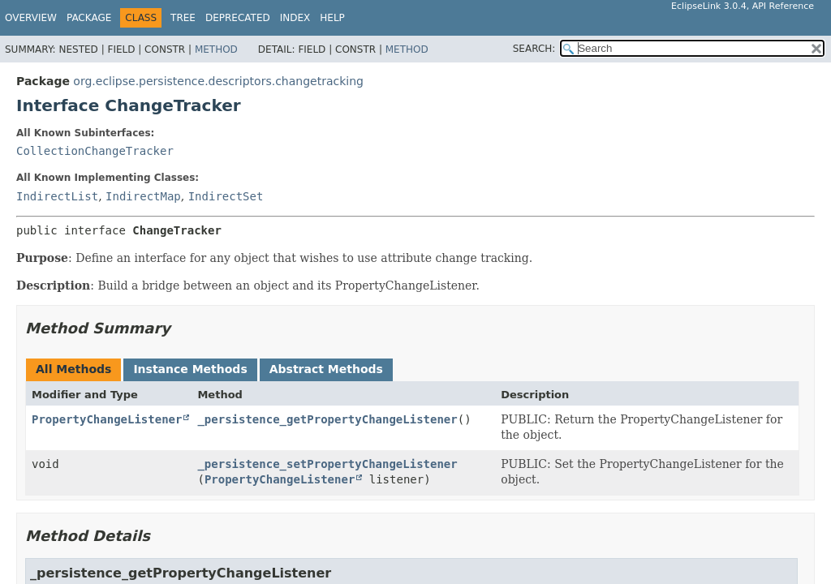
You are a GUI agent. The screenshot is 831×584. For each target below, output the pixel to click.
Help (332, 18)
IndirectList (57, 196)
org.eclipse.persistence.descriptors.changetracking (218, 81)
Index (295, 18)
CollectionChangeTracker (95, 150)
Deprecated (237, 18)
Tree (183, 18)
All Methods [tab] (73, 369)
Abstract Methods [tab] (326, 369)
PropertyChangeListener (107, 419)
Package (89, 18)
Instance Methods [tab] (190, 369)
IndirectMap (143, 196)
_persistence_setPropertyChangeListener (327, 463)
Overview (31, 18)
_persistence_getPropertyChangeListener (327, 419)
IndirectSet (226, 196)
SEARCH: (534, 48)
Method (216, 49)
